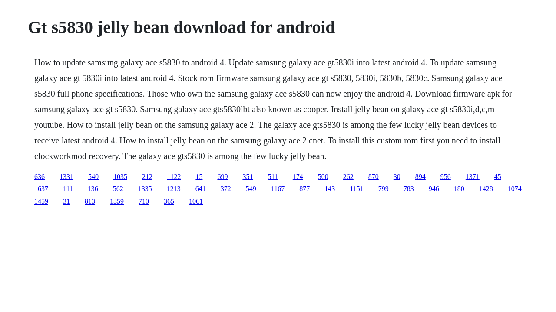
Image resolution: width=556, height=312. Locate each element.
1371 (473, 176)
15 (198, 176)
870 (373, 176)
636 (39, 176)
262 (348, 176)
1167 (278, 188)
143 (329, 188)
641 (200, 188)
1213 (174, 188)
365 (169, 201)
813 (90, 201)
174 (298, 176)
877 (304, 188)
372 (226, 188)
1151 (356, 188)
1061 (196, 201)
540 (93, 176)
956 (445, 176)
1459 (41, 201)
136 (93, 188)
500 (323, 176)
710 (144, 201)
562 (118, 188)
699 (222, 176)
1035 (120, 176)
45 (497, 176)
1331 (66, 176)
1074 (515, 188)
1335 (145, 188)
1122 (174, 176)
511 (273, 176)
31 (66, 201)
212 (147, 176)
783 (409, 188)
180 (459, 188)
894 (420, 176)
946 (434, 188)
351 (247, 176)
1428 (486, 188)
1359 (117, 201)
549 (251, 188)
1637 (41, 188)
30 (397, 176)
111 (68, 188)
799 (383, 188)
